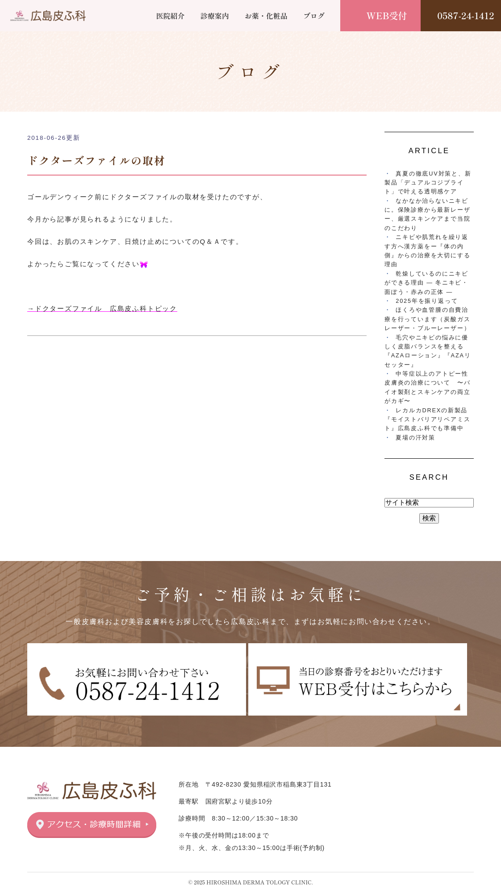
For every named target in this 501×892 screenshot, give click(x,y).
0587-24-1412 (465, 15)
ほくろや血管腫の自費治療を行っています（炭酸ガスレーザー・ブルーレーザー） (427, 318)
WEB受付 (387, 15)
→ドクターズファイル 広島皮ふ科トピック (102, 308)
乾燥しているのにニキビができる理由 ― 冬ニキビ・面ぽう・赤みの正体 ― (426, 282)
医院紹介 (170, 15)
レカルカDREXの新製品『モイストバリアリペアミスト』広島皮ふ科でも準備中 (427, 419)
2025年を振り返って (427, 300)
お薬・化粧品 (266, 15)
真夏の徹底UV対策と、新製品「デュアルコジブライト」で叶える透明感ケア (428, 182)
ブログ (314, 15)
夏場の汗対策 (415, 437)
